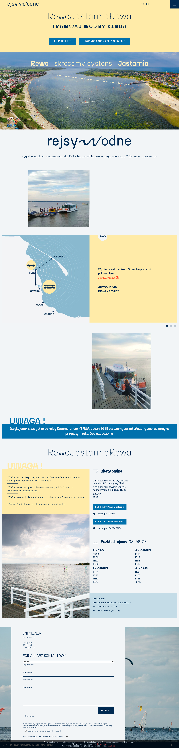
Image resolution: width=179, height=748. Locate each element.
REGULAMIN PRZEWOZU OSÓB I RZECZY (112, 603)
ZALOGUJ (148, 4)
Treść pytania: (27, 687)
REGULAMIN (99, 599)
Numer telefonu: (28, 679)
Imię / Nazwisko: (28, 664)
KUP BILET (62, 41)
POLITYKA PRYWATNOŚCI (105, 607)
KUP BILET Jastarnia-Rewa (109, 521)
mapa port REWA (104, 513)
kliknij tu (101, 744)
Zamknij (112, 746)
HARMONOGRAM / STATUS (105, 41)
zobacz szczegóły (109, 277)
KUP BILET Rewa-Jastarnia (109, 507)
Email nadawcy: (28, 672)
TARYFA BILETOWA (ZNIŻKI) (106, 611)
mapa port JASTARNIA (107, 528)
